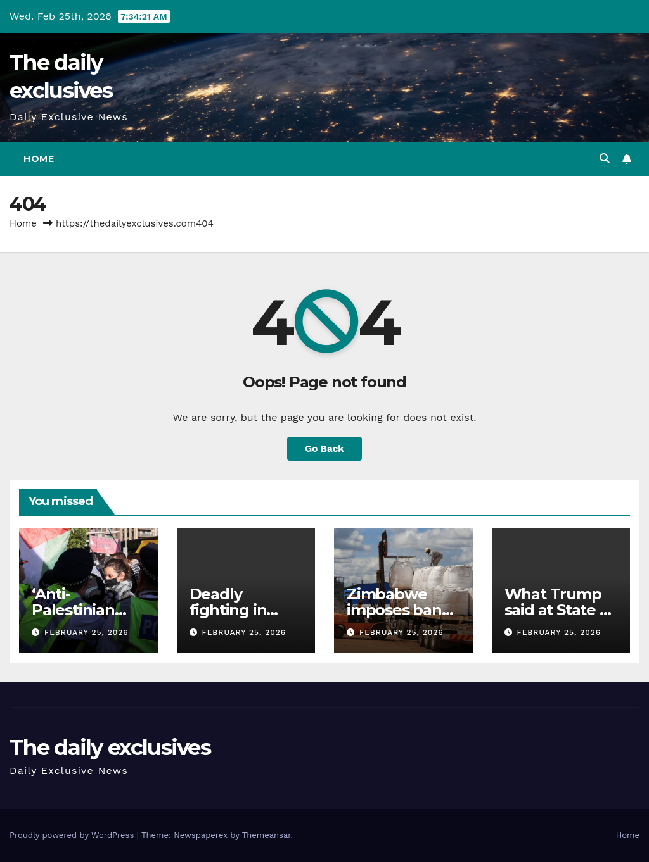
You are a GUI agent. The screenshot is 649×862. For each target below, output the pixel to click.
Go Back (324, 448)
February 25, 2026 (86, 632)
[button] (605, 159)
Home (38, 159)
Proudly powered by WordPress (73, 835)
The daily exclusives (110, 747)
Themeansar (266, 835)
